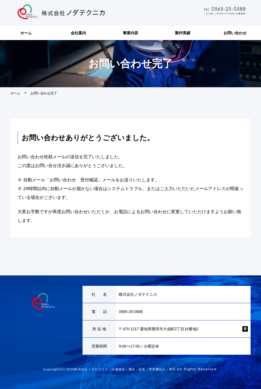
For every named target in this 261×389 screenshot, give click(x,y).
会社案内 (78, 33)
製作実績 (182, 33)
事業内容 (130, 33)
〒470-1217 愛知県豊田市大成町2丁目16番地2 (158, 329)
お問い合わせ (234, 33)
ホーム (26, 33)
